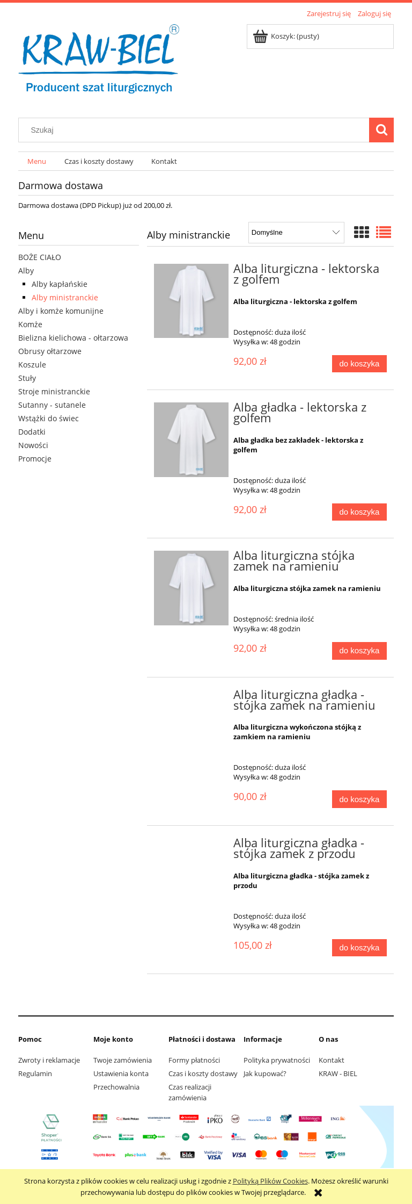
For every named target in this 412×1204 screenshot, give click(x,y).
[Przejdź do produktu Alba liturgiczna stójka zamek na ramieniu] (191, 588)
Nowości (33, 445)
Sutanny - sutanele (52, 405)
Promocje (35, 458)
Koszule (32, 364)
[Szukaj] (381, 130)
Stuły (27, 378)
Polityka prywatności (277, 1060)
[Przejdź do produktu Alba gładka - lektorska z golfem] (191, 439)
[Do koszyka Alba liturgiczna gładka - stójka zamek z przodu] (359, 948)
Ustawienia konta (121, 1073)
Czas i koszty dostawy (203, 1073)
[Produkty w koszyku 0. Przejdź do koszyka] (286, 36)
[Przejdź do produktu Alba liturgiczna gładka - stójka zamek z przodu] (191, 846)
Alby (26, 270)
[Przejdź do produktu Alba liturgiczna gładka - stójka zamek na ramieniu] (191, 698)
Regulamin (35, 1073)
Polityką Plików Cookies (270, 1181)
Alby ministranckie (65, 297)
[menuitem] (36, 161)
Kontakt (331, 1060)
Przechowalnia (116, 1087)
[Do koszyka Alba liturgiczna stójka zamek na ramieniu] (359, 651)
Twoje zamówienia (122, 1060)
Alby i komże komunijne (61, 311)
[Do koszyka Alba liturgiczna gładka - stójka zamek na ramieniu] (359, 799)
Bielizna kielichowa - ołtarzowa (73, 338)
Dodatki (32, 432)
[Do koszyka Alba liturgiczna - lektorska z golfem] (359, 364)
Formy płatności (194, 1060)
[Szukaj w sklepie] (196, 130)
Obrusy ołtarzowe (50, 351)
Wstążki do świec (48, 418)
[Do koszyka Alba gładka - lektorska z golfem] (359, 512)
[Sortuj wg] (296, 232)
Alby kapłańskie (59, 284)
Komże (30, 324)
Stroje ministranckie (54, 391)
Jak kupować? (265, 1073)
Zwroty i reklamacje (49, 1060)
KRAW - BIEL (338, 1073)
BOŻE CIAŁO (39, 257)
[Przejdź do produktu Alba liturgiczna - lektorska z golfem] (191, 301)
